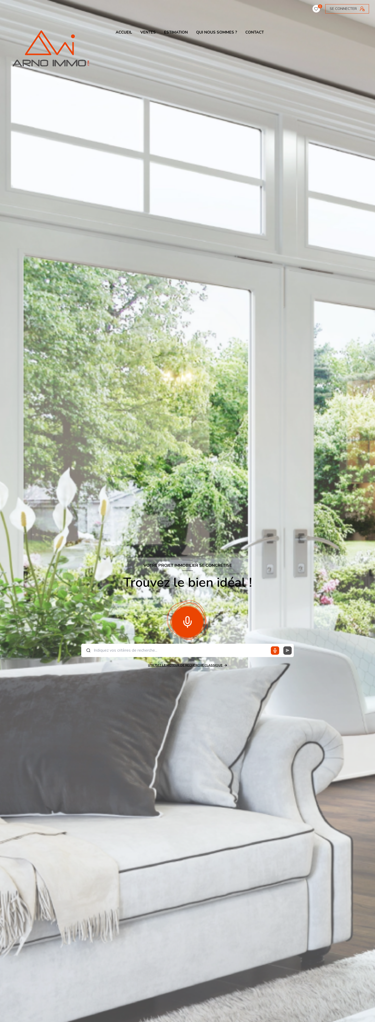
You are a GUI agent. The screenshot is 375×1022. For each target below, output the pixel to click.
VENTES (148, 32)
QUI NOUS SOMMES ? (216, 32)
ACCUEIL (124, 32)
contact (254, 32)
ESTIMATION (176, 32)
